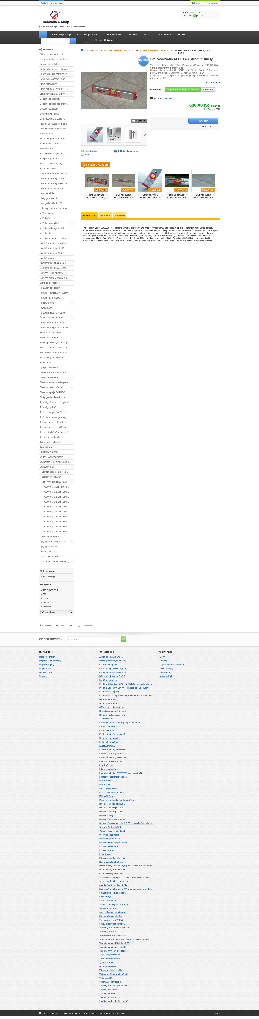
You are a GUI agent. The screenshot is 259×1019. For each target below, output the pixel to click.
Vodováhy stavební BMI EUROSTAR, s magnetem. (59, 511)
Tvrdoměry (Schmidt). (50, 442)
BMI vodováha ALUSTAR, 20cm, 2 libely (97, 197)
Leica (45, 601)
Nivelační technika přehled (53, 263)
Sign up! (43, 679)
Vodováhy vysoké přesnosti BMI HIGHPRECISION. (59, 487)
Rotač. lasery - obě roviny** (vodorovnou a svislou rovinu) (57, 322)
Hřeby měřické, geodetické (53, 128)
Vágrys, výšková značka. (52, 457)
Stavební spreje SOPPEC (52, 392)
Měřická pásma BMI (49, 223)
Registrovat (213, 3)
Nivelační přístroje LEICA (52, 248)
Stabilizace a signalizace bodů (54, 372)
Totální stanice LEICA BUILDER (55, 422)
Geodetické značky (49, 109)
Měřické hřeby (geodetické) (53, 228)
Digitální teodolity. (48, 84)
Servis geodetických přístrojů (54, 342)
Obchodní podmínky (88, 34)
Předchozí (82, 183)
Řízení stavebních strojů (52, 317)
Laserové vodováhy (51, 477)
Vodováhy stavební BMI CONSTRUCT (59, 501)
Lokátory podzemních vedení (54, 208)
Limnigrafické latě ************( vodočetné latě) (57, 203)
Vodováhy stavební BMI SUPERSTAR (59, 526)
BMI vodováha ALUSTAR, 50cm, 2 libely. (150, 197)
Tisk (87, 155)
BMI (44, 597)
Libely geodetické (48, 198)
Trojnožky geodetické (50, 437)
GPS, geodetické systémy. (53, 119)
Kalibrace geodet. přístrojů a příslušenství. (57, 138)
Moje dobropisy (46, 667)
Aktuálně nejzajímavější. (52, 54)
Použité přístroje (48, 303)
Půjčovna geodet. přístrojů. (53, 312)
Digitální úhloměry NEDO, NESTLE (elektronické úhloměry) (57, 89)
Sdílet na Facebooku (128, 151)
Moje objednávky (47, 659)
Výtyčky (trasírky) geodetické (54, 541)
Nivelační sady (47, 258)
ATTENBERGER (50, 593)
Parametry (107, 215)
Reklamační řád (113, 34)
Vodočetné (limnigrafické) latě (54, 462)
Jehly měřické (46, 133)
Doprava (132, 34)
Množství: (184, 121)
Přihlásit (197, 3)
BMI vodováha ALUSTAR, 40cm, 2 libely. (123, 197)
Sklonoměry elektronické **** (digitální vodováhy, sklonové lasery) (57, 352)
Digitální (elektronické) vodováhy (58, 472)
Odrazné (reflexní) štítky (51, 273)
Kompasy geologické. (50, 158)
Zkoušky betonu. (48, 551)
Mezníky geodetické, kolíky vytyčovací (57, 238)
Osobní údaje (45, 675)
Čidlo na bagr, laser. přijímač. (54, 69)
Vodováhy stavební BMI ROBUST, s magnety (59, 516)
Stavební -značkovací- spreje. (54, 382)
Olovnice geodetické (50, 283)
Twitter (62, 632)
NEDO (46, 605)
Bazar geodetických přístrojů (54, 59)
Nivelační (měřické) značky (53, 243)
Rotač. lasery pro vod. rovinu (54, 327)
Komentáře (122, 215)
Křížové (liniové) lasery (51, 163)
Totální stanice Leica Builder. (54, 427)
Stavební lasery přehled (51, 387)
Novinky (163, 663)
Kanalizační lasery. (49, 143)
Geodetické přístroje (60, 34)
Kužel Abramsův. (48, 168)
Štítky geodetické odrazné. (53, 397)
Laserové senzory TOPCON (53, 183)
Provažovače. (46, 308)
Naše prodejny (49, 576)
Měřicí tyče (45, 218)
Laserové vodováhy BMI (52, 188)
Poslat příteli (91, 151)
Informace (49, 571)
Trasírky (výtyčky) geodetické (54, 432)
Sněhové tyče (46, 362)
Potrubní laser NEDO (50, 298)
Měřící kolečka (47, 213)
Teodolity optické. (48, 407)
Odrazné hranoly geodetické (53, 278)
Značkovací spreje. (49, 556)
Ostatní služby (163, 34)
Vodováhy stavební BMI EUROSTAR (59, 506)
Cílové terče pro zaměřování (54, 74)
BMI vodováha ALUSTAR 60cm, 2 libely (176, 197)
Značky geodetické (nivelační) (54, 561)
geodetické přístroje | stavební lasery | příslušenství (62, 18)
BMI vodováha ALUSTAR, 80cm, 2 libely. (203, 197)
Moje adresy (45, 671)
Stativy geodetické (49, 377)
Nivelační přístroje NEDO (52, 253)
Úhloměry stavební (49, 452)
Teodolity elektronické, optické (54, 402)
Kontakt (44, 3)
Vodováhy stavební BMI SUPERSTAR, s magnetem (59, 531)
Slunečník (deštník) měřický (53, 357)
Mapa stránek (57, 3)
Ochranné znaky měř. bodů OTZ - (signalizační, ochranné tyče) (57, 268)
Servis (146, 34)
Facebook (46, 632)
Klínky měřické (47, 148)
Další (145, 134)
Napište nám (165, 675)
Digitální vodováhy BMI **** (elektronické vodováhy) (57, 94)
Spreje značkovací (49, 367)
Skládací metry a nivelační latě (55, 347)
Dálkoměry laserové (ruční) (53, 79)
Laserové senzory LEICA (52, 178)
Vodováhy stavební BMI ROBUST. (59, 521)
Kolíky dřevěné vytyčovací (52, 153)
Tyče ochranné (47, 447)
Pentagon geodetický (50, 288)
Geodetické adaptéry (50, 99)
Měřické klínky (47, 233)
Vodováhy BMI (47, 467)
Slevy (162, 659)
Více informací (212, 82)
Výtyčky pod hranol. (49, 546)
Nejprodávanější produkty (171, 667)
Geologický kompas (49, 114)
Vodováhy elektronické (51, 536)
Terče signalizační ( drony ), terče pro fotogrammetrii (57, 417)
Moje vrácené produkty (50, 663)
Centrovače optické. (49, 64)
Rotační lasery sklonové (51, 332)
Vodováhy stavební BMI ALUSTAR (59, 492)
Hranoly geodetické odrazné (53, 123)
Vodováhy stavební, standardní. (57, 482)
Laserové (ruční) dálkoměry (53, 173)
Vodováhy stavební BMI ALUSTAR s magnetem (59, 497)
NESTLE (47, 609)
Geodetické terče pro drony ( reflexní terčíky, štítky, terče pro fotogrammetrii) (57, 104)
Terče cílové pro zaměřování (54, 412)
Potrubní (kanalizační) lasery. (54, 293)
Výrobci (47, 587)
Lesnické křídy (47, 193)
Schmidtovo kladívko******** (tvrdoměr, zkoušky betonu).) (57, 337)
